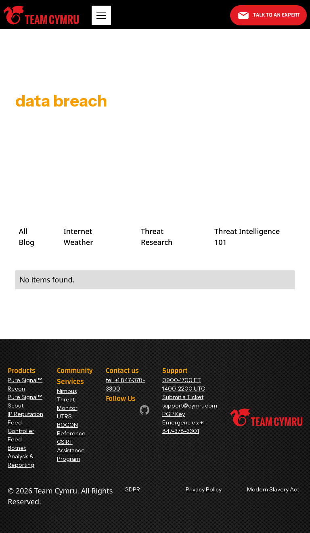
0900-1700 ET (181, 380)
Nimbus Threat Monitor (67, 399)
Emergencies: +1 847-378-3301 (183, 427)
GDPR (132, 489)
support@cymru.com (189, 405)
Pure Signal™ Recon (25, 384)
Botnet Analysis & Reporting (21, 456)
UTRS (64, 416)
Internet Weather (78, 236)
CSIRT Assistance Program (71, 450)
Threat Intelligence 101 (247, 236)
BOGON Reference (71, 429)
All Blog (26, 236)
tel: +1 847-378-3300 (125, 384)
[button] (101, 15)
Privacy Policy (204, 489)
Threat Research (156, 236)
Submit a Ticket (182, 397)
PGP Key (173, 414)
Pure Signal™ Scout (25, 401)
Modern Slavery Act (273, 489)
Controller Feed (21, 435)
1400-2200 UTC (183, 388)
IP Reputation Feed (25, 418)
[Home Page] (41, 15)
